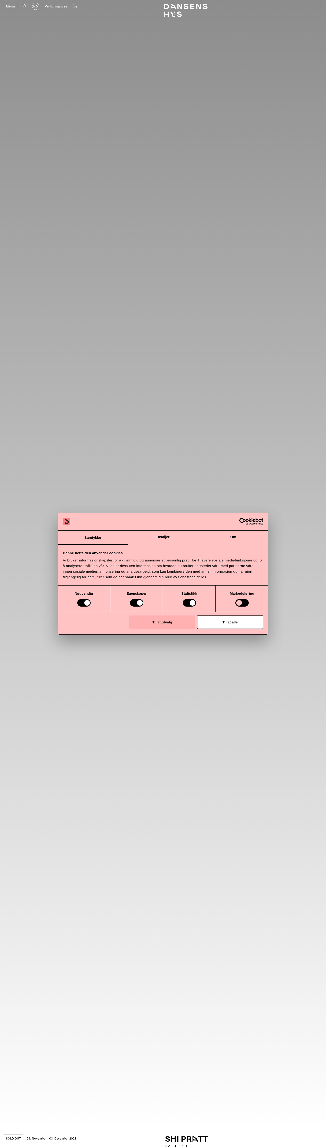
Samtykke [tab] (93, 537)
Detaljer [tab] (163, 537)
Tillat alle (230, 622)
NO (35, 6)
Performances (56, 6)
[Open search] (24, 6)
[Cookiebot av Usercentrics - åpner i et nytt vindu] (242, 521)
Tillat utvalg (162, 622)
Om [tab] (233, 537)
